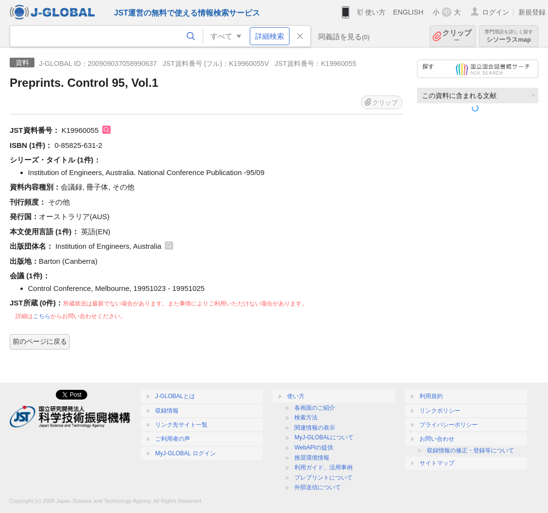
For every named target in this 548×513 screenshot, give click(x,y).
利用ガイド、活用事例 (323, 467)
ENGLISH (408, 12)
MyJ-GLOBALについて (324, 437)
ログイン (495, 12)
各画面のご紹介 (314, 407)
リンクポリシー (439, 410)
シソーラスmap (508, 36)
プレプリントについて (323, 477)
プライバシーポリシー (448, 424)
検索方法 (306, 417)
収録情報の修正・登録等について (470, 450)
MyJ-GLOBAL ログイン (185, 453)
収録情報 (166, 410)
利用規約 (431, 396)
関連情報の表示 (314, 427)
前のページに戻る (40, 341)
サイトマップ (436, 463)
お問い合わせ (436, 438)
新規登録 (532, 12)
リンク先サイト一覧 (181, 424)
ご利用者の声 (172, 438)
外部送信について (317, 487)
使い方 (375, 12)
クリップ (456, 36)
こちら (41, 316)
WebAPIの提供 (313, 447)
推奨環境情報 (311, 457)
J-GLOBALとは (175, 396)
